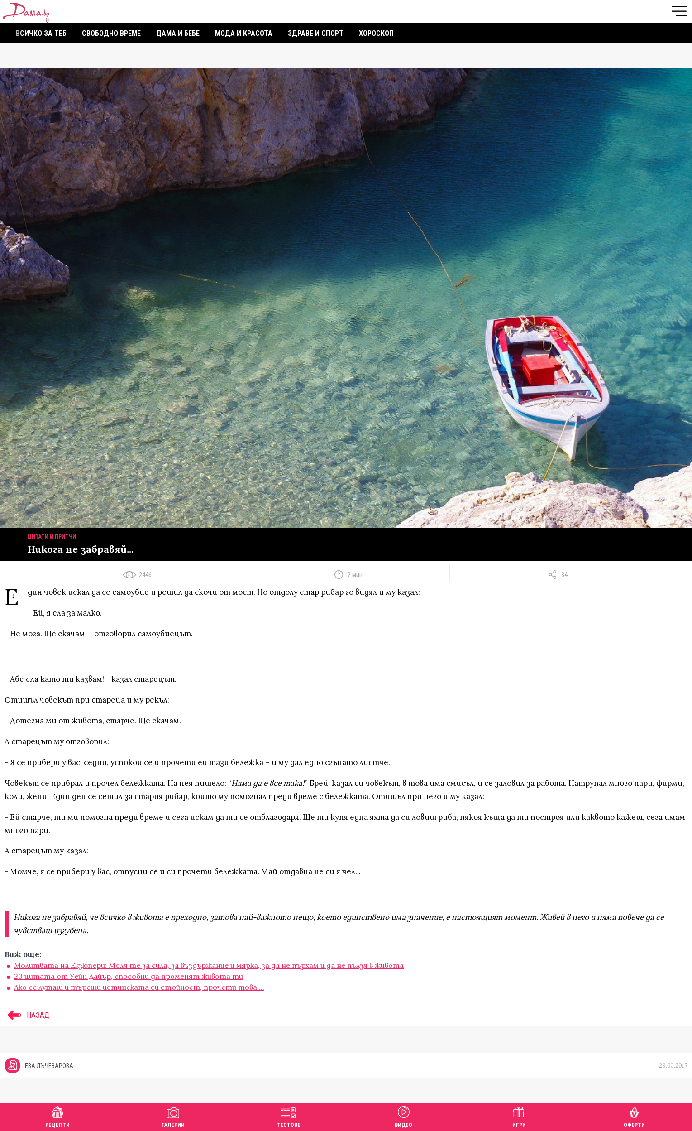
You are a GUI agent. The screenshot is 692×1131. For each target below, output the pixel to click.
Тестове (289, 1115)
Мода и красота (243, 33)
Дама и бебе (178, 33)
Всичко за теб (41, 33)
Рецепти (57, 1115)
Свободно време (111, 33)
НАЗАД (27, 1015)
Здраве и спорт (316, 33)
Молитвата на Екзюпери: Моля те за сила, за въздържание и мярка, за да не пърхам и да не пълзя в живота (209, 965)
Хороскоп (376, 33)
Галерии (173, 1115)
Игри (519, 1115)
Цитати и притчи (52, 537)
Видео (403, 1115)
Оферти (634, 1115)
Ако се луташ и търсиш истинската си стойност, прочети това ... (139, 986)
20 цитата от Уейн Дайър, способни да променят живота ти (128, 976)
